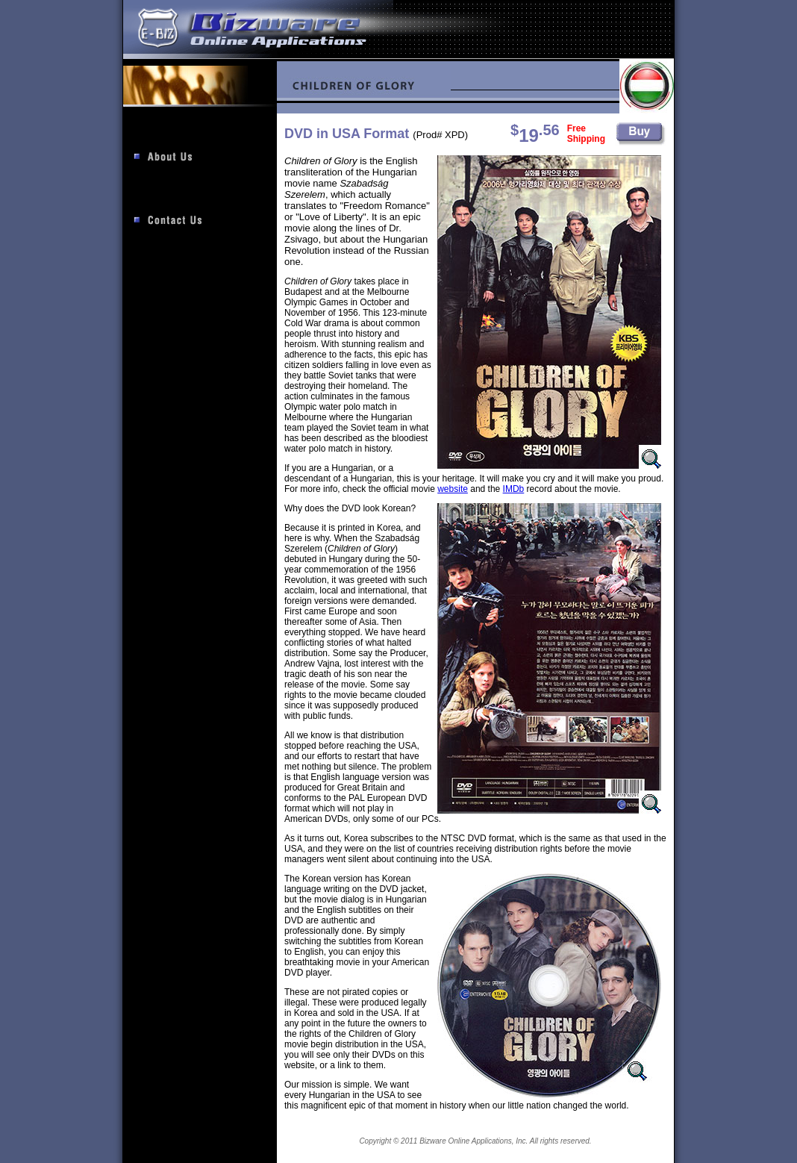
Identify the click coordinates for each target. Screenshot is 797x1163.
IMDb (514, 489)
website (452, 489)
